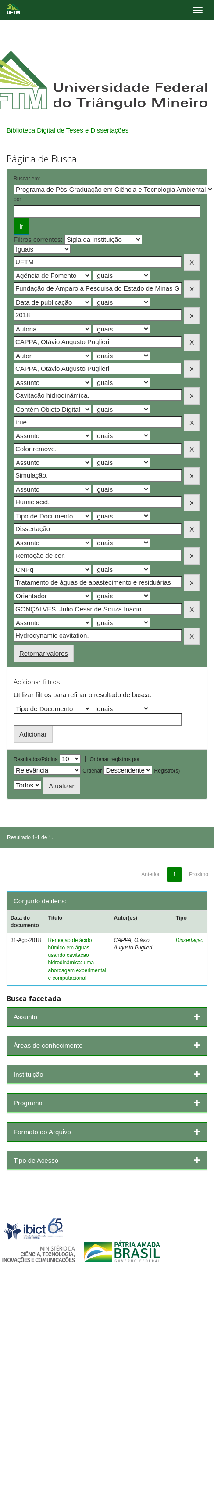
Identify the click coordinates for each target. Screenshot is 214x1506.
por (17, 199)
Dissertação (189, 940)
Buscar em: (27, 179)
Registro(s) (167, 771)
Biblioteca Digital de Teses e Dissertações (67, 130)
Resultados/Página (36, 759)
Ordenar (92, 771)
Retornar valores (43, 653)
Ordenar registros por (114, 759)
